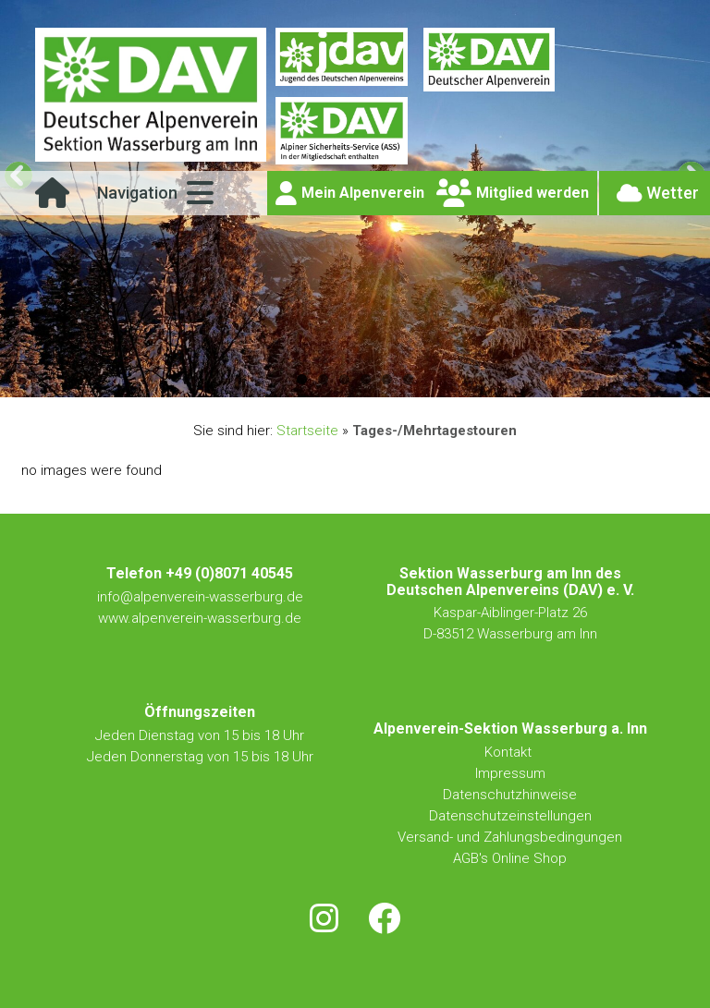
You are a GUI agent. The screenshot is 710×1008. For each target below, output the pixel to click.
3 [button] (344, 379)
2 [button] (323, 379)
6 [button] (408, 379)
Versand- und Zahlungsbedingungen (510, 837)
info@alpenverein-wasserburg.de (200, 597)
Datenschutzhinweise (510, 794)
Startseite (307, 430)
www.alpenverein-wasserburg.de (199, 618)
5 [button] (387, 379)
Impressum (510, 773)
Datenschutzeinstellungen (510, 816)
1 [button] (302, 379)
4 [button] (366, 379)
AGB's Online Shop (510, 858)
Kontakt (509, 752)
